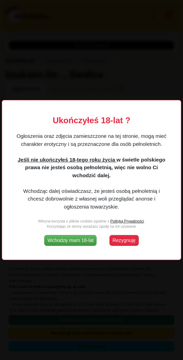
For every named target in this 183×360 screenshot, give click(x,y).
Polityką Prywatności (127, 221)
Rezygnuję (124, 240)
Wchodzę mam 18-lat (70, 240)
